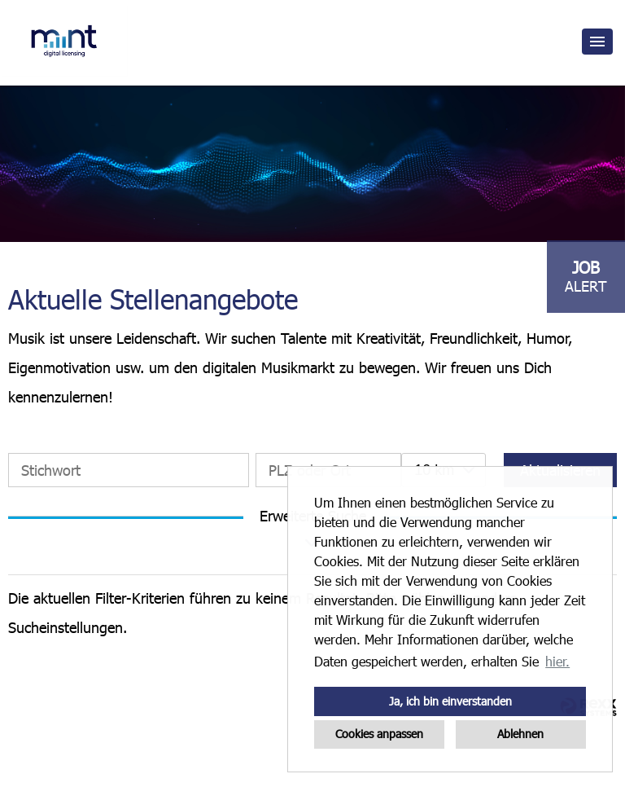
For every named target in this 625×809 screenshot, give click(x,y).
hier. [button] (557, 661)
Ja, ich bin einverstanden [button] (450, 701)
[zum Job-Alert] (586, 276)
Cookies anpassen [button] (379, 734)
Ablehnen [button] (520, 734)
